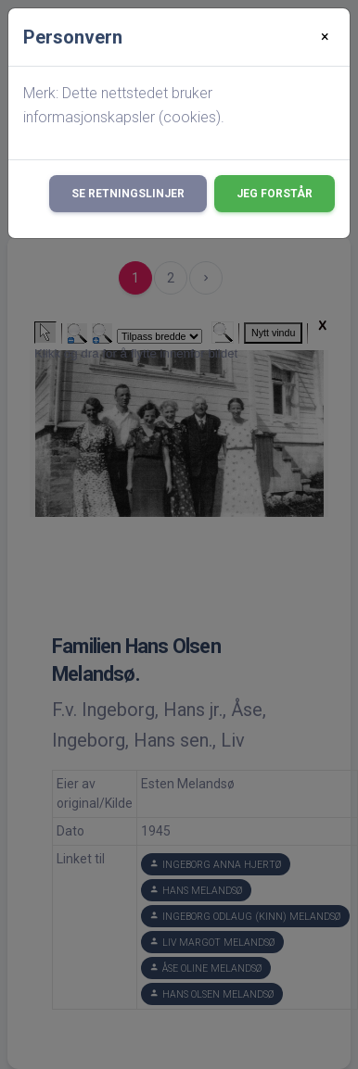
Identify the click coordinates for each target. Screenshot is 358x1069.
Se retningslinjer (128, 193)
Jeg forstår (275, 193)
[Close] (325, 37)
